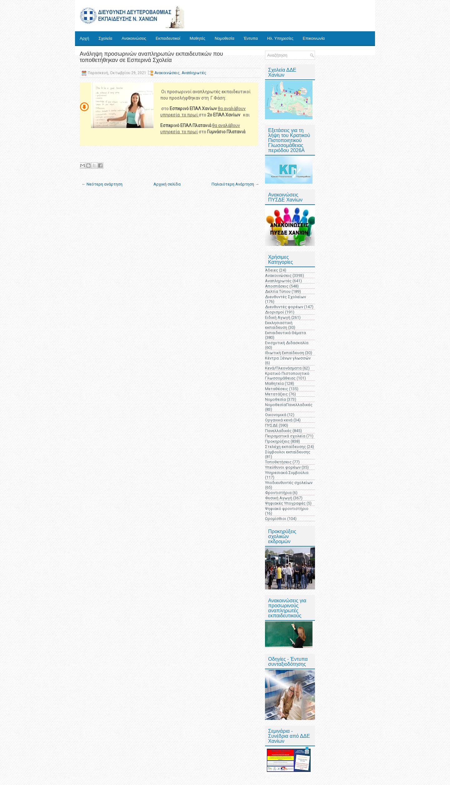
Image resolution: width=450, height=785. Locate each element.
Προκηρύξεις (277, 441)
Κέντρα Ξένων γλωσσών (288, 358)
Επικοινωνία (314, 38)
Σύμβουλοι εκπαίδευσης (287, 452)
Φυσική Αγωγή (278, 498)
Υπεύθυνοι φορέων (283, 467)
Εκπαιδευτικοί (168, 38)
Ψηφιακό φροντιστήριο (286, 508)
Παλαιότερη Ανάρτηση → (235, 184)
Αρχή (84, 38)
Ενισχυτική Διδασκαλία (286, 342)
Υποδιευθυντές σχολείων (288, 482)
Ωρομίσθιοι (275, 518)
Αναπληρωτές (194, 73)
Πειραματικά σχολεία (285, 436)
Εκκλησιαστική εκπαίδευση (278, 325)
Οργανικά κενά (278, 420)
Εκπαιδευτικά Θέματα (285, 332)
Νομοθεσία (224, 38)
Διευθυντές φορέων (284, 306)
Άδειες (271, 270)
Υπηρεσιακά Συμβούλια (286, 472)
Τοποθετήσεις (278, 462)
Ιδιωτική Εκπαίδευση (284, 352)
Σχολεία (105, 38)
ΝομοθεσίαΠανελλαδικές (288, 404)
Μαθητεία (274, 383)
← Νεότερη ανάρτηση (102, 184)
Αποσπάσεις (276, 286)
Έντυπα (251, 38)
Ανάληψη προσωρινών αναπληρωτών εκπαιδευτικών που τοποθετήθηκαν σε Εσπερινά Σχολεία (151, 57)
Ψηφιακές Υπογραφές (285, 503)
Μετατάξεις (276, 394)
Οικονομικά (275, 414)
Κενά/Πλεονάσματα (283, 368)
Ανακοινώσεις (134, 38)
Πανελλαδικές (278, 430)
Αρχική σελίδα (167, 184)
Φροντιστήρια (278, 492)
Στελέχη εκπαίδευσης (285, 446)
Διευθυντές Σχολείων (285, 296)
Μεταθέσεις (276, 388)
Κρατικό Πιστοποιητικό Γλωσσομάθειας (287, 375)
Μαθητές (197, 38)
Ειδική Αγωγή (277, 317)
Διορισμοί (274, 312)
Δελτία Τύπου (278, 291)
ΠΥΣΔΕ (271, 425)
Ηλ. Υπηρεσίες (280, 38)
